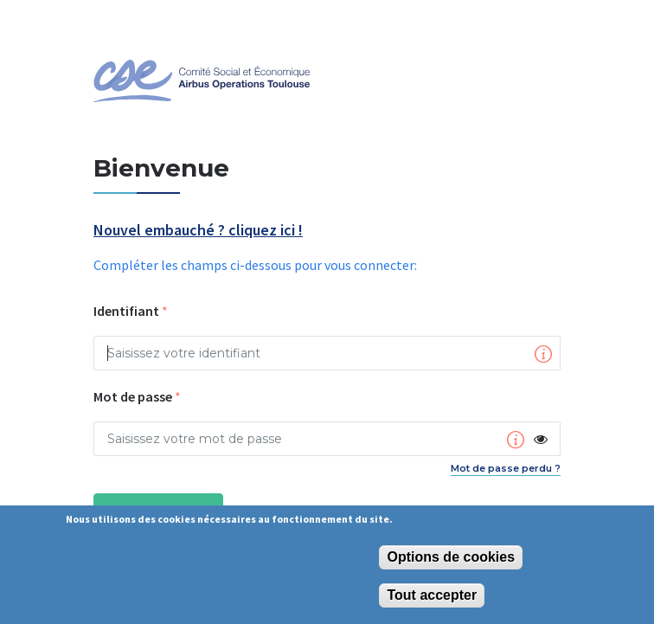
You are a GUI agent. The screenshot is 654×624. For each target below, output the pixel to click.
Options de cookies (451, 557)
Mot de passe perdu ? (506, 468)
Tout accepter (432, 595)
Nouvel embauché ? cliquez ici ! (198, 231)
